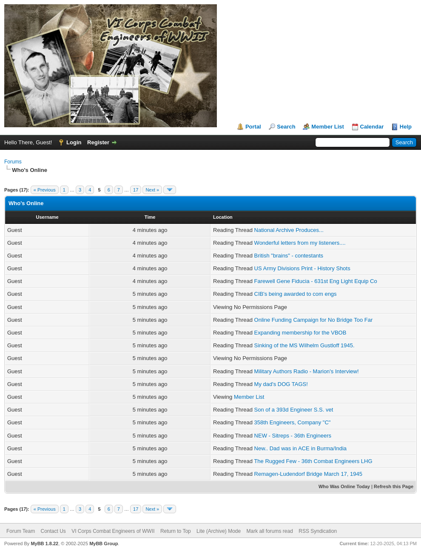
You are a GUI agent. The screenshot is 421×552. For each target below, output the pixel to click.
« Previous (45, 189)
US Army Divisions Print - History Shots (302, 268)
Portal (253, 126)
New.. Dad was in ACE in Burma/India (300, 448)
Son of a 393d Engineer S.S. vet (293, 409)
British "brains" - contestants (288, 255)
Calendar (372, 126)
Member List (327, 126)
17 (135, 189)
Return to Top (175, 531)
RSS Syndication (318, 531)
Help (406, 126)
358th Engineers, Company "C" (292, 422)
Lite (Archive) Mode (218, 531)
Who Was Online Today (344, 486)
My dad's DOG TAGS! (281, 384)
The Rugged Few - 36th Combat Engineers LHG (313, 461)
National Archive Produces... (289, 230)
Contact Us (52, 531)
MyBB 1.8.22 (44, 543)
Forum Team (20, 531)
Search (286, 126)
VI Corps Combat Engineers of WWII (112, 531)
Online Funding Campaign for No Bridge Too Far (313, 320)
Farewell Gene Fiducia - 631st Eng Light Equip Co (315, 281)
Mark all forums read (270, 531)
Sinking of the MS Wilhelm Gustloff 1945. (304, 345)
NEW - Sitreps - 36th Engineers (292, 435)
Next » (152, 189)
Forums (13, 162)
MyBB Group (103, 543)
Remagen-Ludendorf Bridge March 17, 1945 (308, 474)
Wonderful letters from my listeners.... (300, 243)
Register (98, 142)
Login (73, 142)
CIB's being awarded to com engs (295, 294)
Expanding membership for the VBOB (300, 332)
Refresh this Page (393, 486)
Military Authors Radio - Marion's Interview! (306, 371)
